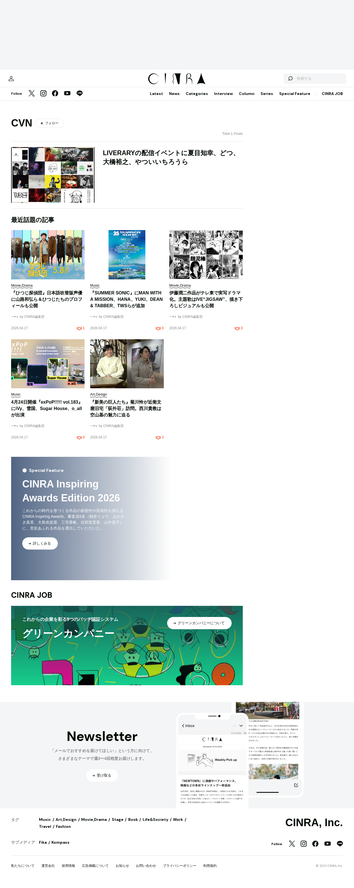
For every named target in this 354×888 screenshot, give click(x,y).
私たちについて (22, 870)
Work (178, 824)
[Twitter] (32, 98)
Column (246, 98)
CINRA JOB (332, 98)
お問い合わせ (146, 870)
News (174, 98)
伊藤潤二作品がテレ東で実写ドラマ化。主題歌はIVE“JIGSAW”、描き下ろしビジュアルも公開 (206, 304)
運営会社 (48, 870)
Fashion (63, 831)
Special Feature (294, 98)
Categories (197, 98)
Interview (223, 98)
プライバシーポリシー (179, 870)
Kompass (60, 847)
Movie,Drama (94, 824)
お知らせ (122, 870)
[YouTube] (67, 98)
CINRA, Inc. (314, 827)
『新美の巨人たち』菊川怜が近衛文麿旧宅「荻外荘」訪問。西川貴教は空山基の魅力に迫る (125, 413)
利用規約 (210, 870)
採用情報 (68, 870)
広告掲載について (95, 870)
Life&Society (155, 824)
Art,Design (66, 824)
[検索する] (278, 81)
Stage (117, 824)
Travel (45, 831)
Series (267, 98)
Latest (156, 98)
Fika (43, 847)
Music (45, 824)
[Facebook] (55, 98)
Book (133, 824)
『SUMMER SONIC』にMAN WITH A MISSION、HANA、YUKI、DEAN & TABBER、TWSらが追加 (126, 304)
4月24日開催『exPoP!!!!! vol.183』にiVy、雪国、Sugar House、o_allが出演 (47, 413)
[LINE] (79, 98)
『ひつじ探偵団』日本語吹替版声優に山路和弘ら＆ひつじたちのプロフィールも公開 (46, 304)
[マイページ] (22, 80)
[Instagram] (43, 98)
